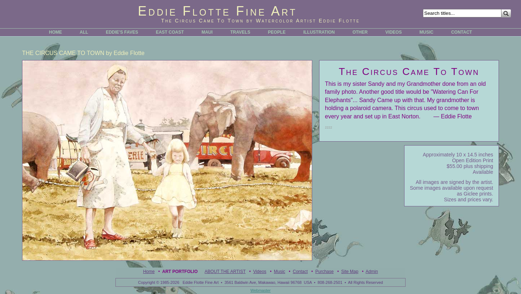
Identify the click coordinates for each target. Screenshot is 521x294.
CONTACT (461, 32)
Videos (259, 271)
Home (148, 271)
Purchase (324, 271)
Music (279, 271)
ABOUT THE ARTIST (225, 271)
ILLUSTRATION (319, 32)
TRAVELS (240, 32)
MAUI (207, 32)
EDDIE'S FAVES (122, 32)
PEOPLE (277, 32)
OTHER (360, 32)
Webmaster (260, 290)
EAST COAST (170, 32)
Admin (372, 271)
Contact (300, 271)
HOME (55, 32)
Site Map (349, 271)
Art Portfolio (180, 271)
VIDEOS (393, 32)
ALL (84, 32)
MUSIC (426, 32)
